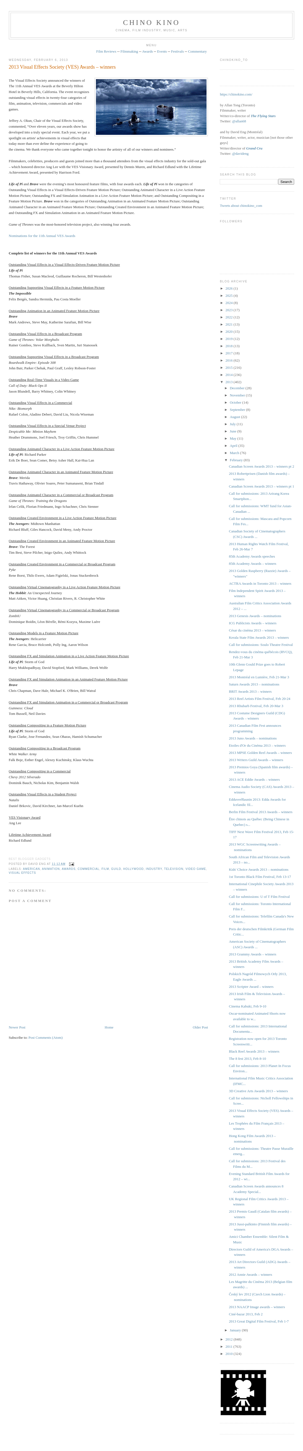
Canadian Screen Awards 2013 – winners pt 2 (261, 466)
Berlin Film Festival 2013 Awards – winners (260, 812)
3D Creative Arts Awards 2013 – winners (258, 1091)
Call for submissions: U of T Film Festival (259, 897)
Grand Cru (254, 148)
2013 (230, 382)
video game (196, 868)
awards (68, 868)
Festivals (177, 51)
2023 (230, 310)
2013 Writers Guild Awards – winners (256, 760)
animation (51, 868)
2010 (230, 1354)
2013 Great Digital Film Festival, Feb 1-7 (259, 1321)
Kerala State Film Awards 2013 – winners (259, 637)
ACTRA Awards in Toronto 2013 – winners (260, 583)
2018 (230, 346)
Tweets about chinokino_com (241, 205)
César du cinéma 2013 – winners (252, 630)
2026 (230, 288)
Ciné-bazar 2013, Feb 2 (246, 1314)
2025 (230, 295)
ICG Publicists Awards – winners (252, 623)
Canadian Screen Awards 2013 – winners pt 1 (261, 486)
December (237, 388)
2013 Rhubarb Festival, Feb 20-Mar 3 (256, 706)
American (31, 868)
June (233, 431)
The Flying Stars (263, 116)
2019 (230, 339)
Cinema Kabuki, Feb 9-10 (247, 1006)
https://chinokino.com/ (236, 94)
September (238, 410)
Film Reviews (106, 51)
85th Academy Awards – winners (252, 563)
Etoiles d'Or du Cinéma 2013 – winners (257, 745)
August (235, 417)
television (173, 868)
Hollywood (133, 868)
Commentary (197, 51)
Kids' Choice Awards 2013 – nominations (258, 869)
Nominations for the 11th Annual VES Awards (42, 236)
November (238, 395)
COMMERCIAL (89, 868)
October (236, 402)
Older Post (200, 1027)
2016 (230, 360)
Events (162, 51)
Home (109, 1027)
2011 (230, 1346)
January (236, 1330)
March (235, 453)
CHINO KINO (151, 23)
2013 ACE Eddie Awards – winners (254, 779)
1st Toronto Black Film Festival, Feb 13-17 (260, 877)
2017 (230, 353)
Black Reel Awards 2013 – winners (254, 1051)
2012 (230, 1339)
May (233, 438)
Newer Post (17, 1027)
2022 (230, 317)
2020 (230, 331)
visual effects (22, 872)
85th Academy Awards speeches (252, 556)
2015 (230, 367)
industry (154, 868)
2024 (230, 303)
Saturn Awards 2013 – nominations (254, 684)
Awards (147, 51)
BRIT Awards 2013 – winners (250, 691)
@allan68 (239, 121)
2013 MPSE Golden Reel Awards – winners (260, 753)
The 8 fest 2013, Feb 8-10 (247, 1058)
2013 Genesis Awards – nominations (255, 616)
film (105, 868)
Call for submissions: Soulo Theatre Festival (261, 645)
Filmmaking (129, 51)
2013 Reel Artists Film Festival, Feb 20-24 (259, 699)
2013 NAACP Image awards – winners (257, 1307)
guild (116, 868)
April (234, 446)
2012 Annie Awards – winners (250, 1274)
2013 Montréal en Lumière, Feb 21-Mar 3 (259, 677)
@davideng (240, 153)
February (237, 460)
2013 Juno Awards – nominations (253, 738)
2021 (230, 324)
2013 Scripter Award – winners (251, 986)
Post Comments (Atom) (45, 1037)
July (233, 424)
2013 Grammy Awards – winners (252, 954)
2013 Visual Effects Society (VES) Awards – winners (62, 67)
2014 (230, 375)
